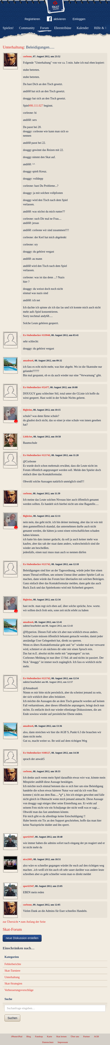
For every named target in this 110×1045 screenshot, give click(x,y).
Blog (28, 1036)
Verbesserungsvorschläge (19, 990)
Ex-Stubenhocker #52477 (36, 387)
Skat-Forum (12, 929)
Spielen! (8, 28)
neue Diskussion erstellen (22, 938)
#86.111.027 (36, 105)
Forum (44, 28)
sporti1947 (28, 836)
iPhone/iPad (16, 1036)
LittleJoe (27, 436)
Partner (86, 1036)
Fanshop (39, 1036)
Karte (49, 1036)
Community (27, 28)
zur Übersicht (10, 921)
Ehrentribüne (62, 28)
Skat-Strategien (13, 983)
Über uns (75, 1036)
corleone (27, 56)
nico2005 (27, 859)
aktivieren (56, 20)
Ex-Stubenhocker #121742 (36, 455)
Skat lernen (61, 1036)
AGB (96, 1036)
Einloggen (79, 19)
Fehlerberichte (13, 964)
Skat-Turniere (12, 970)
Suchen (12, 1018)
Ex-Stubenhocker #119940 (36, 335)
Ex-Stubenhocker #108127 (36, 752)
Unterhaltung (13, 47)
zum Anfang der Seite (33, 921)
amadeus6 (28, 360)
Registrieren (32, 19)
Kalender (83, 28)
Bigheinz (27, 409)
